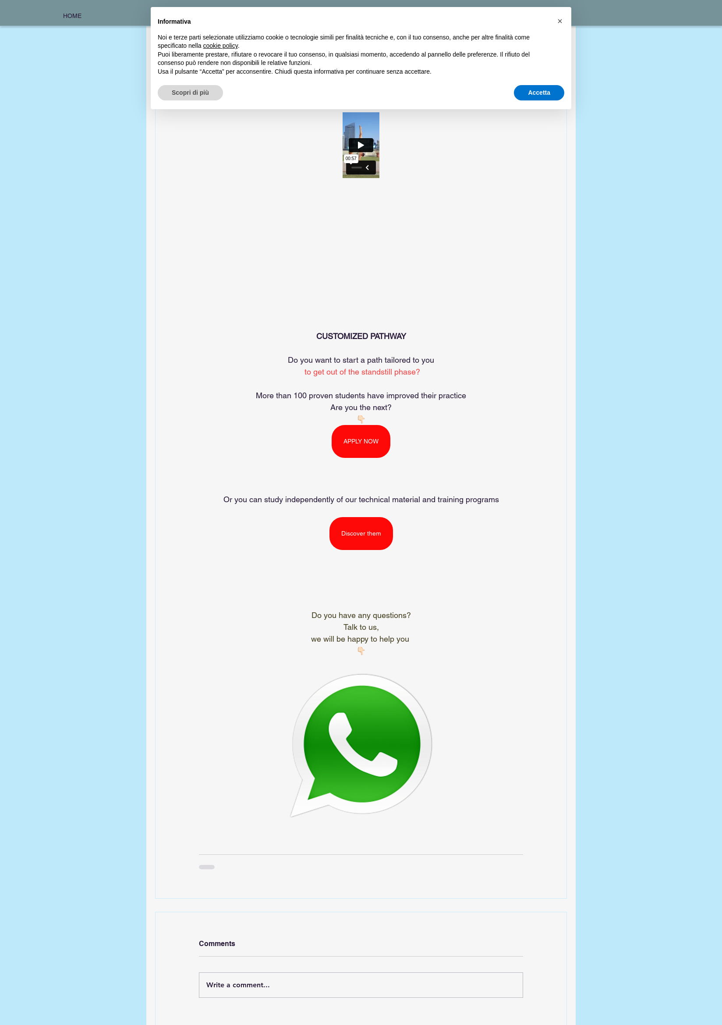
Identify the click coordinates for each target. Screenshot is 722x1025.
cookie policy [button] (220, 45)
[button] (560, 21)
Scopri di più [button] (190, 92)
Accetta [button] (539, 92)
